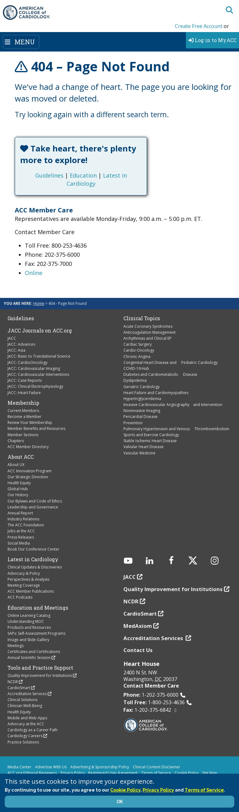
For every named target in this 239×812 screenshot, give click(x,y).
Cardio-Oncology (138, 350)
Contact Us (138, 650)
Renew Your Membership (30, 422)
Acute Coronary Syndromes (147, 326)
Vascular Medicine (139, 453)
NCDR (13, 681)
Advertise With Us (51, 767)
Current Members (23, 410)
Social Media (19, 543)
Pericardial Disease (140, 416)
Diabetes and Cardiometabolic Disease (160, 374)
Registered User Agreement (113, 773)
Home (38, 303)
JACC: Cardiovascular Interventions (38, 374)
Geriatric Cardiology (141, 386)
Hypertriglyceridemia (142, 398)
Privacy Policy (72, 773)
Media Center (19, 767)
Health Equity (19, 483)
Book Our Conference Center (33, 549)
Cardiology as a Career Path (32, 729)
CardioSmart (19, 687)
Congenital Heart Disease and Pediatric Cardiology (170, 362)
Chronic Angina (136, 356)
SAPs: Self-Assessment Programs (36, 633)
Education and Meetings (38, 608)
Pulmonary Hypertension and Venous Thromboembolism (176, 428)
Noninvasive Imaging (141, 410)
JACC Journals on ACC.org (40, 330)
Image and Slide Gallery (28, 639)
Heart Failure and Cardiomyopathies (155, 392)
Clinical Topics (141, 318)
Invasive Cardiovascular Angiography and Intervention (172, 404)
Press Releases (21, 537)
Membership (23, 403)
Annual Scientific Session (29, 657)
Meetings (16, 645)
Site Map (209, 773)
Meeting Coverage (24, 585)
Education (83, 175)
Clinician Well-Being (25, 705)
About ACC (21, 457)
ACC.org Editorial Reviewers (32, 773)
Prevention (133, 422)
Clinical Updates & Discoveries (35, 567)
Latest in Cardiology (33, 559)
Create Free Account (198, 26)
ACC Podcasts (20, 597)
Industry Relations (23, 519)
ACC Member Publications (31, 591)
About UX (16, 464)
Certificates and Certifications (34, 651)
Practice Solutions (23, 742)
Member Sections (23, 434)
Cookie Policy (186, 773)
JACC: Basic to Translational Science (39, 356)
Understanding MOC (26, 621)
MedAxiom (137, 625)
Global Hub (18, 488)
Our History (18, 494)
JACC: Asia (16, 350)
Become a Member (24, 416)
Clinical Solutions (22, 699)
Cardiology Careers (25, 735)
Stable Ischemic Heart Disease (150, 440)
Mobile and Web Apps (27, 718)
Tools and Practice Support (40, 668)
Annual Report (20, 513)
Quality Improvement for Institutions (40, 675)
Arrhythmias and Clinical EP (147, 338)
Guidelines (49, 175)
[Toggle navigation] (21, 42)
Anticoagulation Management (149, 332)
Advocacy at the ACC (26, 724)
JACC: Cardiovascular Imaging (34, 368)
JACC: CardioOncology (27, 362)
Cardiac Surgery (137, 344)
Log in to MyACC (212, 40)
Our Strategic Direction (28, 477)
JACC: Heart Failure (24, 392)
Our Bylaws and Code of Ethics (35, 501)
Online (33, 273)
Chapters (16, 440)
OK (120, 801)
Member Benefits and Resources (36, 428)
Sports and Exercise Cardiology (151, 434)
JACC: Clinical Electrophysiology (35, 386)
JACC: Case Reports (25, 380)
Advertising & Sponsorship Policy (99, 767)
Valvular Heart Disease (143, 446)
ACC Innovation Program (30, 471)
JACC (12, 338)
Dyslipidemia (135, 380)
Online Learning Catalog (29, 615)
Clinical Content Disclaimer (156, 767)
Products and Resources (29, 627)
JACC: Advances (21, 344)
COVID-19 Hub (136, 368)
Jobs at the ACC (21, 531)
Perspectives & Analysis (28, 579)
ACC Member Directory (28, 446)
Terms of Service (156, 773)
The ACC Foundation (26, 525)
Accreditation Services (27, 693)
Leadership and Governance (33, 507)
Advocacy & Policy (24, 573)
